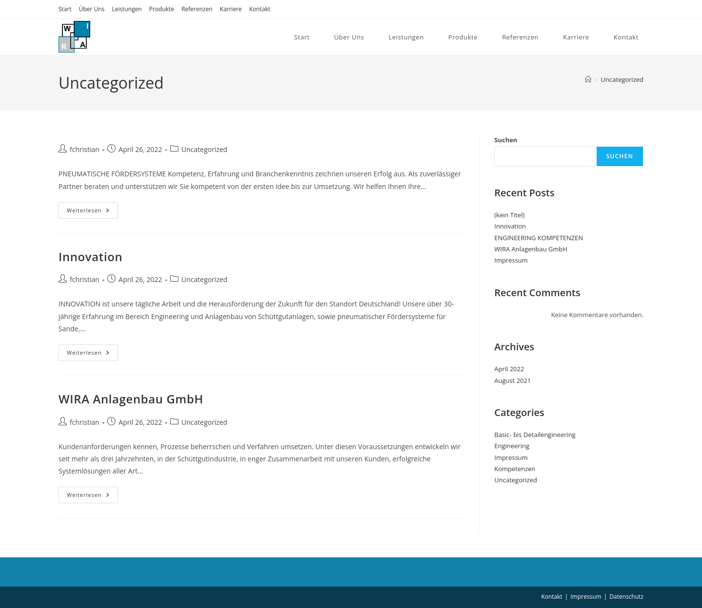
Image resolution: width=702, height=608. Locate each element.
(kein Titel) (509, 214)
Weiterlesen (88, 210)
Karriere (231, 9)
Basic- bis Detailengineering (535, 434)
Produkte (161, 9)
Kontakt (259, 9)
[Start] (588, 79)
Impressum (511, 260)
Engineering (511, 445)
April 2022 (509, 368)
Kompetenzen (514, 468)
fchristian (84, 149)
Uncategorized (622, 79)
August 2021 (512, 380)
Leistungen (126, 9)
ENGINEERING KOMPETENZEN (538, 237)
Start (65, 9)
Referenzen (197, 9)
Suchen (505, 139)
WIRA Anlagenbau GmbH (130, 399)
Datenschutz (626, 596)
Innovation (90, 256)
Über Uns (92, 9)
